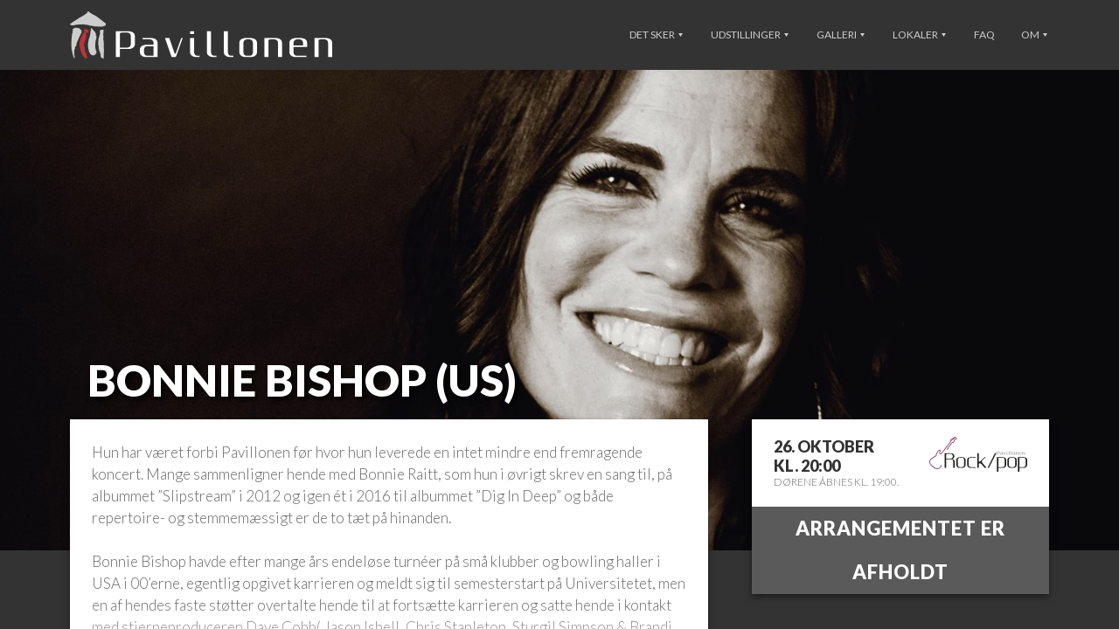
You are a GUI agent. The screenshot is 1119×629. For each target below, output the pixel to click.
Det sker (656, 34)
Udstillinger (750, 34)
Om (1034, 34)
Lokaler (919, 34)
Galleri (841, 34)
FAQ (984, 34)
